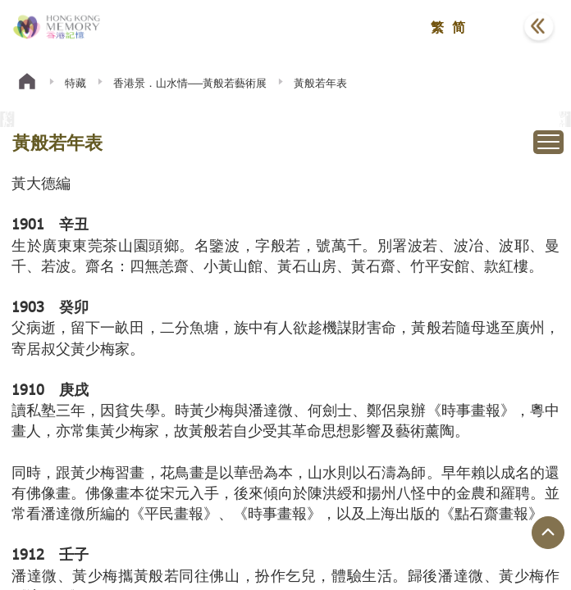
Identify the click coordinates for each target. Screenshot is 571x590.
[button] (497, 27)
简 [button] (458, 26)
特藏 (75, 82)
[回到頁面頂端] (548, 532)
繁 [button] (437, 26)
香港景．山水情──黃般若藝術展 (190, 82)
